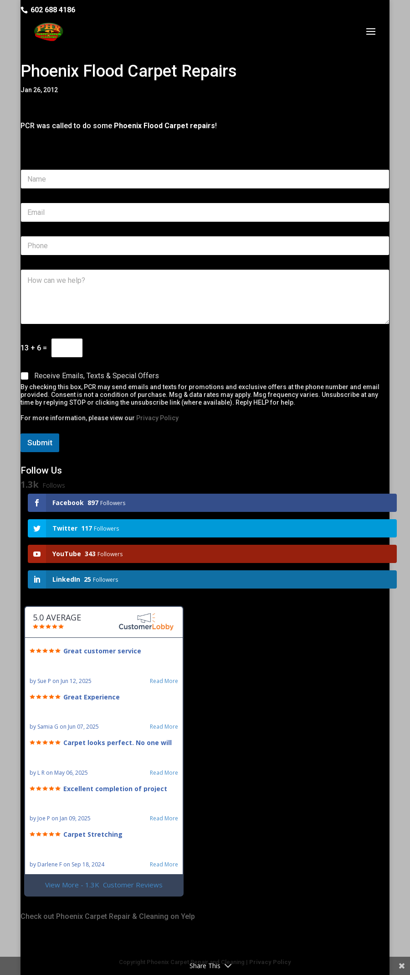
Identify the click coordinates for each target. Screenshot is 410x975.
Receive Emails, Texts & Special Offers (96, 375)
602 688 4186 (53, 9)
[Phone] (205, 245)
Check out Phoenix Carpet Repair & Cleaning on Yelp (107, 916)
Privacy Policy (157, 418)
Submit (39, 442)
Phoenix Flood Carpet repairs (164, 125)
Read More (164, 681)
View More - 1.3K (104, 885)
